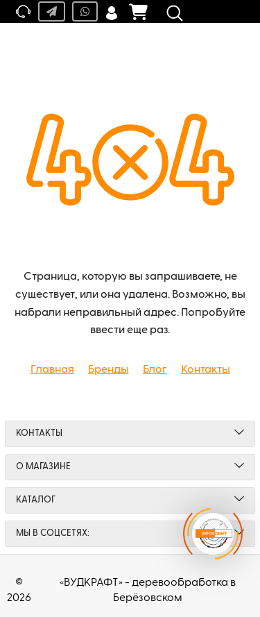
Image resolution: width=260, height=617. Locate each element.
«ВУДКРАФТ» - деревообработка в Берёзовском (148, 590)
